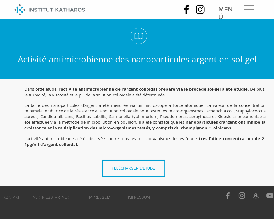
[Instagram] (200, 9)
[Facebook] (186, 9)
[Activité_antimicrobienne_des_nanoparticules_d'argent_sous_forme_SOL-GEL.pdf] (135, 170)
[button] (249, 9)
